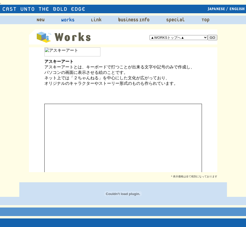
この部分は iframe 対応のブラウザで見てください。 (123, 109)
